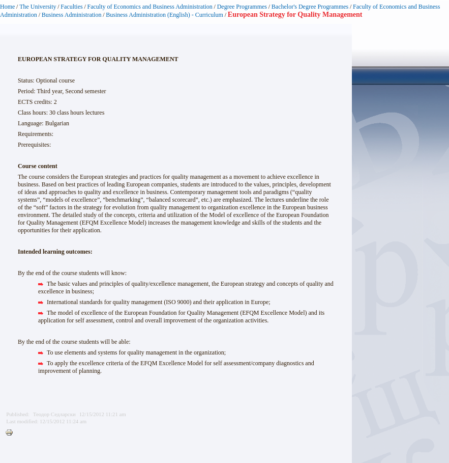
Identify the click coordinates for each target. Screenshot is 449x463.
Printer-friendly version (11, 433)
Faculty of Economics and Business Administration (150, 6)
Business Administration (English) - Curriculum (164, 14)
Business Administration (72, 14)
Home (7, 6)
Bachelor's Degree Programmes (310, 6)
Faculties (71, 6)
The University (37, 6)
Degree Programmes (242, 6)
